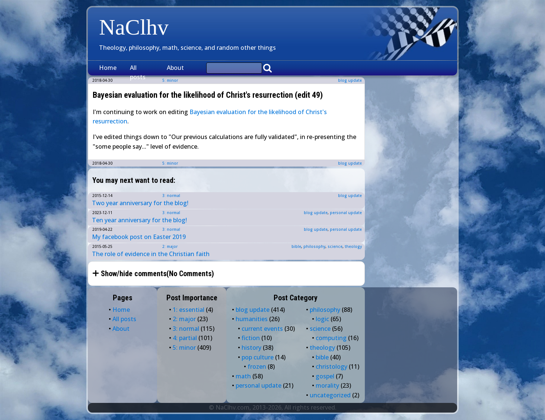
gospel (325, 376)
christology (331, 366)
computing (331, 338)
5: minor (170, 163)
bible (296, 246)
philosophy (314, 246)
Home (108, 68)
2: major (170, 246)
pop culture (258, 357)
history (251, 347)
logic (322, 319)
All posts (138, 72)
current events (262, 328)
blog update (350, 80)
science (335, 246)
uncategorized (330, 395)
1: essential (188, 310)
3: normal (171, 195)
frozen (257, 366)
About (175, 68)
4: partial (185, 338)
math (243, 376)
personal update (346, 212)
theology (353, 246)
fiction (251, 338)
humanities (252, 319)
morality (327, 385)
